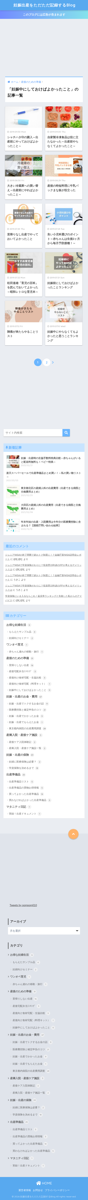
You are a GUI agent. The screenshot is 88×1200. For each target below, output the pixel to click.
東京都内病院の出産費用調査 (27, 729)
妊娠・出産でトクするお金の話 (29, 704)
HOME (44, 1183)
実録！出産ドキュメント (25, 814)
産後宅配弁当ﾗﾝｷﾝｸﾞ (23, 671)
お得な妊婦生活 (18, 625)
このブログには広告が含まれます (44, 14)
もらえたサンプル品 (23, 632)
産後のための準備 (20, 658)
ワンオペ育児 (17, 645)
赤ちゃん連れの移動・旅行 (26, 652)
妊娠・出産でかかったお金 (26, 716)
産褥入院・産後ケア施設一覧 (27, 748)
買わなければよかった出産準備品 (30, 800)
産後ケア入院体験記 (23, 742)
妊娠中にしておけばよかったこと (30, 690)
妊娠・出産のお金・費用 (24, 697)
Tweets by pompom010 (23, 905)
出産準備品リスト (21, 782)
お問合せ (38, 1190)
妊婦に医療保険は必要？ (25, 762)
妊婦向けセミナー (21, 638)
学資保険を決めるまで (24, 768)
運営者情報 (24, 1190)
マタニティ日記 (18, 807)
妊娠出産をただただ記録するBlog (44, 5)
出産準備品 (16, 775)
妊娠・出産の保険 (20, 755)
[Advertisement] (44, 48)
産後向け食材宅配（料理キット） (30, 684)
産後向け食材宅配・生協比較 (27, 678)
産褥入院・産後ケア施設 (24, 735)
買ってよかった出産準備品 (26, 794)
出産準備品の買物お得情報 (26, 788)
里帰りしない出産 (21, 665)
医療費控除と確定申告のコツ (27, 710)
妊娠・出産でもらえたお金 (26, 722)
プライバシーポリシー (57, 1190)
